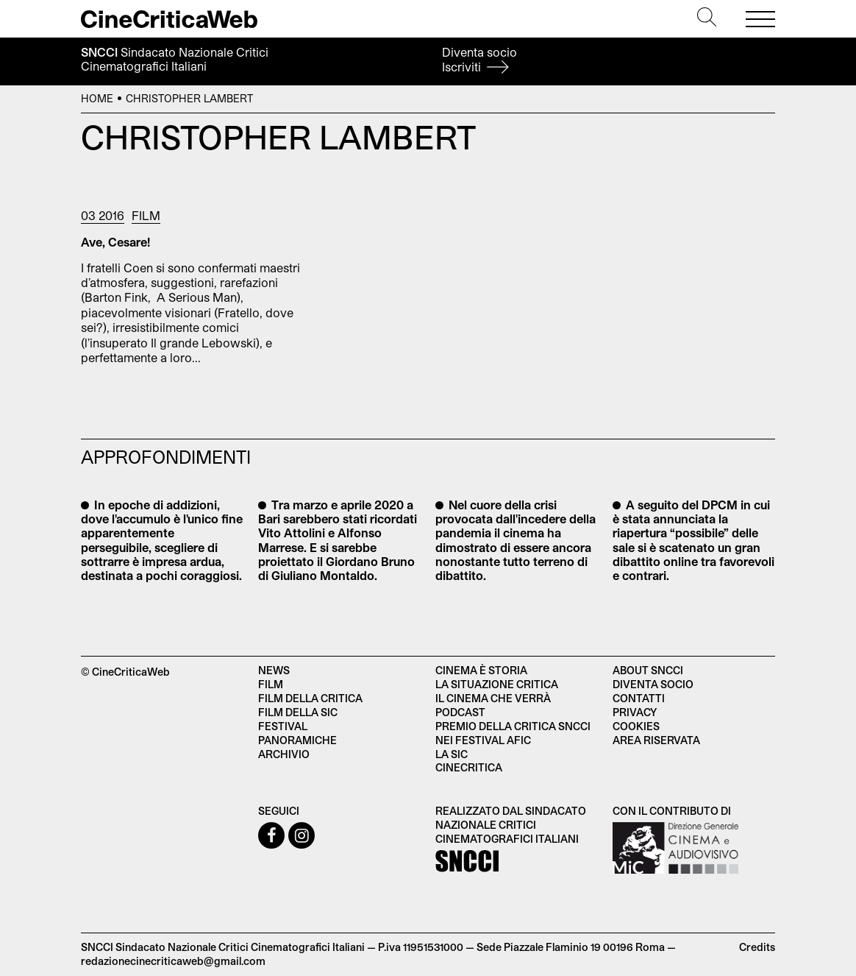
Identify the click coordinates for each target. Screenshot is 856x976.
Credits (757, 947)
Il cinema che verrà (493, 698)
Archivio (284, 754)
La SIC (451, 754)
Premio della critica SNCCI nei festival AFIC (513, 733)
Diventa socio (479, 59)
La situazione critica (496, 684)
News (274, 670)
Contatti (639, 698)
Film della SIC (298, 712)
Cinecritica (468, 767)
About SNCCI (648, 670)
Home (97, 98)
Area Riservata (656, 740)
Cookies (636, 726)
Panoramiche (297, 740)
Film (146, 215)
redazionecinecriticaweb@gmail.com (173, 961)
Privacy (635, 712)
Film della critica (310, 698)
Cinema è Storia (481, 670)
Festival (282, 726)
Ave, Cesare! (115, 242)
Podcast (460, 712)
